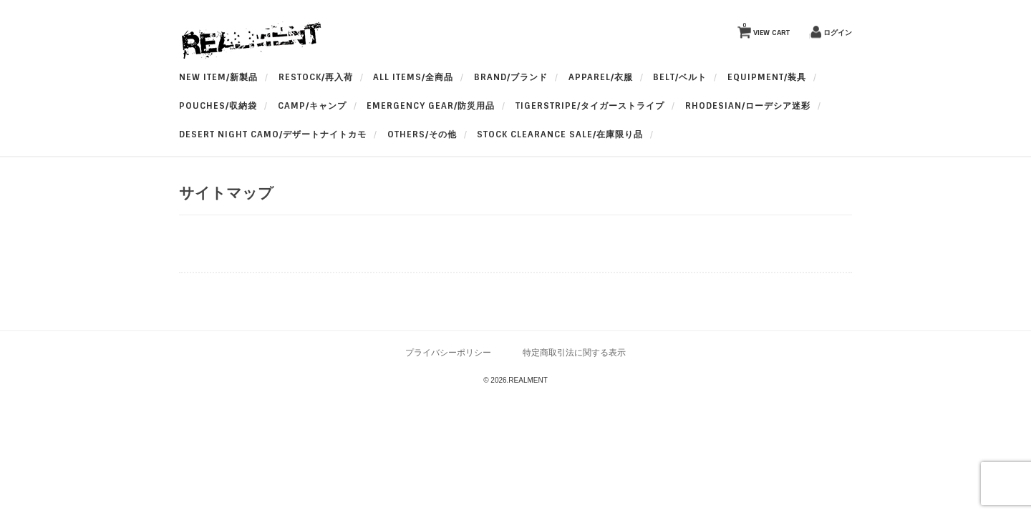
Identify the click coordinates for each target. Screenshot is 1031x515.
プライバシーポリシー (448, 352)
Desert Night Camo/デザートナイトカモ (273, 134)
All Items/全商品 (413, 77)
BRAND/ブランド (511, 77)
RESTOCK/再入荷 (316, 77)
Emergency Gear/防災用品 (431, 106)
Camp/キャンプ (312, 106)
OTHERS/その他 (422, 134)
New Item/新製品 (218, 77)
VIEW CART (766, 29)
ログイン (837, 32)
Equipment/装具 (766, 77)
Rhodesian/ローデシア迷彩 (747, 106)
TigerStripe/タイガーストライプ (590, 106)
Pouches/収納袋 (218, 106)
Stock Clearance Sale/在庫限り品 (560, 134)
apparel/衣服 (600, 77)
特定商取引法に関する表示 (574, 352)
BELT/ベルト (680, 77)
